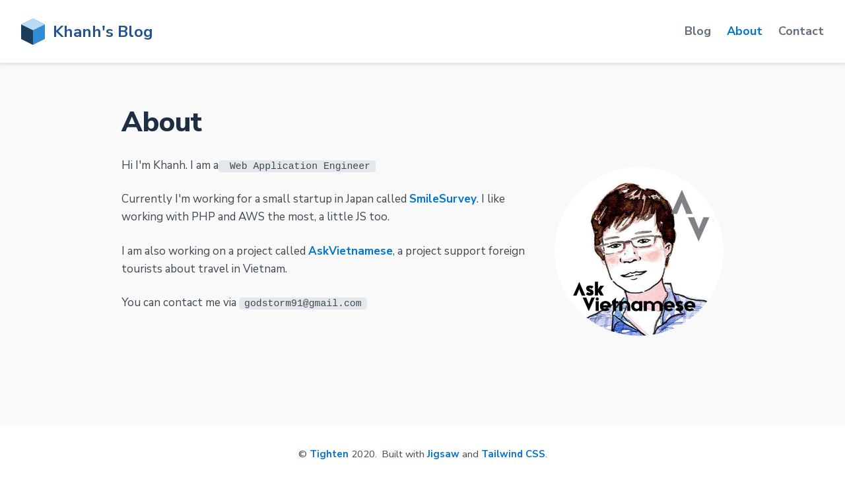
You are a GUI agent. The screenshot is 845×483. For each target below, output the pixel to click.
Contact (801, 31)
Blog (698, 31)
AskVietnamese (350, 250)
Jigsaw (443, 454)
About (744, 31)
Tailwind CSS (513, 454)
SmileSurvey (443, 199)
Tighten (329, 454)
